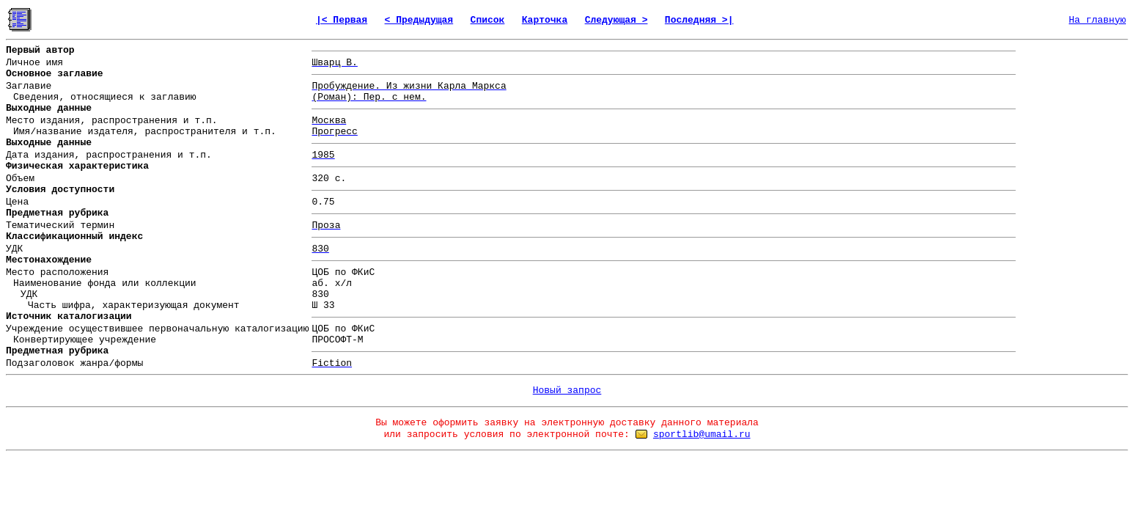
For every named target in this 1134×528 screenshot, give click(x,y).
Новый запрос (567, 390)
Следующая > (616, 20)
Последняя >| (699, 20)
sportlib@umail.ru (702, 434)
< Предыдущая (419, 20)
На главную (1097, 20)
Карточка (544, 20)
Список (488, 20)
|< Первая (341, 20)
